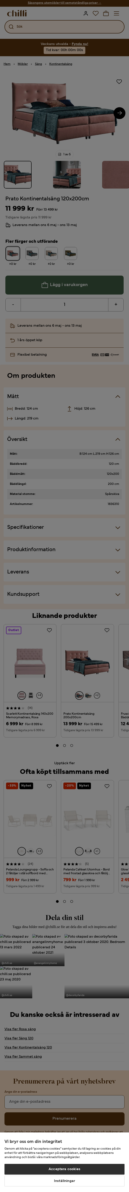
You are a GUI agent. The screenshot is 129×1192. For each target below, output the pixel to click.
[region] (64, 1162)
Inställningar (64, 1181)
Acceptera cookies (64, 1169)
